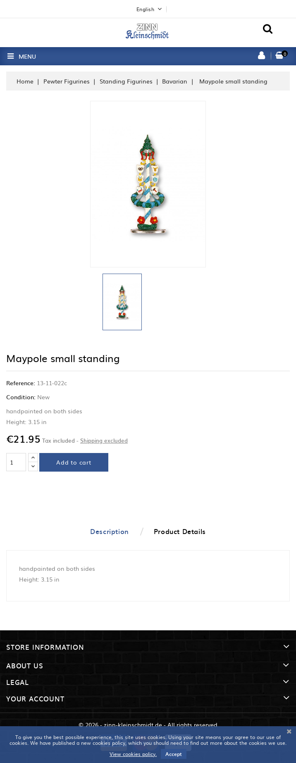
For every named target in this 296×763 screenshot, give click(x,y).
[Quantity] (16, 462)
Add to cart (73, 462)
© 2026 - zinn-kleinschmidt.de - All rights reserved (148, 724)
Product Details (180, 531)
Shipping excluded (104, 440)
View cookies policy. (133, 754)
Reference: (20, 382)
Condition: (21, 396)
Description (109, 531)
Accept (173, 754)
